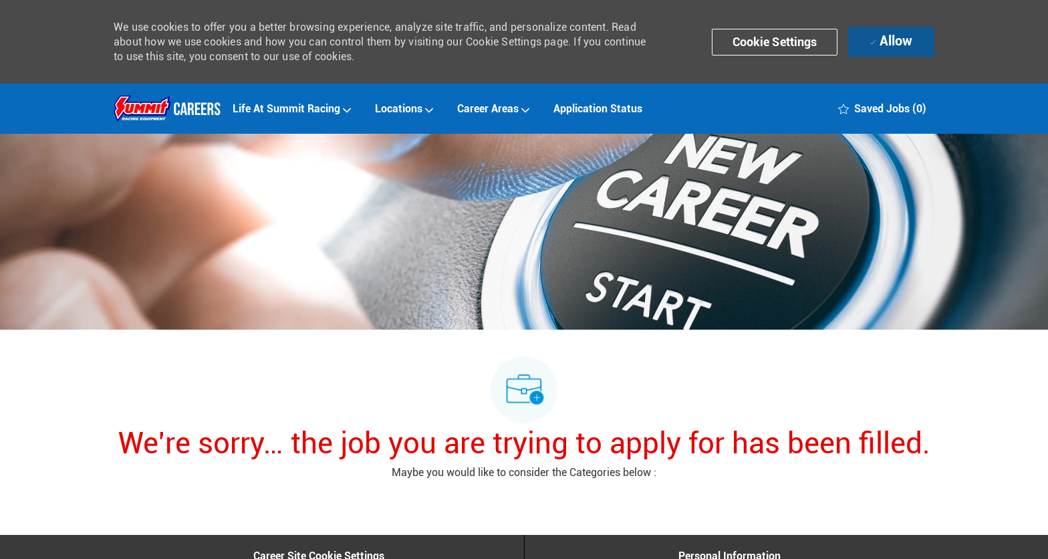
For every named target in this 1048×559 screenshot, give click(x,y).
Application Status (597, 108)
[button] (775, 42)
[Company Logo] (167, 108)
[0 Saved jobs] (882, 108)
